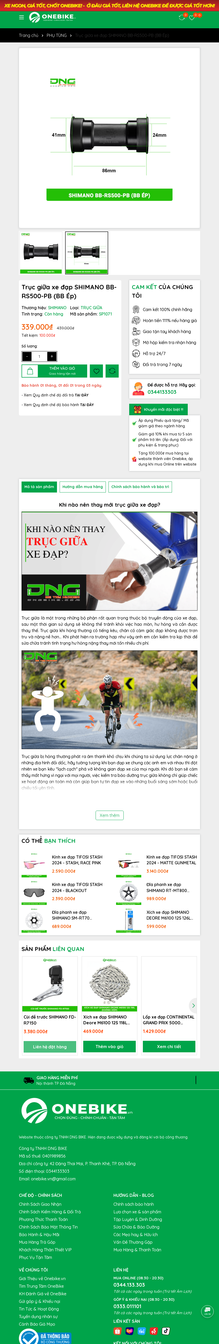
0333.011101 (127, 1306)
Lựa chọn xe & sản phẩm (137, 1211)
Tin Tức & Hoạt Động (39, 1309)
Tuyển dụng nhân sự (38, 1316)
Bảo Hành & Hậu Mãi (39, 1234)
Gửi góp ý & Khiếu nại (39, 1301)
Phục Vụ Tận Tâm (35, 1257)
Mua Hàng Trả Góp (37, 1242)
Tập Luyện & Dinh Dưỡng (137, 1219)
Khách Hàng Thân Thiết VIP (45, 1249)
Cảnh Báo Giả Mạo (37, 1324)
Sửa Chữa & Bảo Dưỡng (136, 1227)
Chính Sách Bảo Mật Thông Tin (48, 1227)
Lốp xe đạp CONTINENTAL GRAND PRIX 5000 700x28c (169, 1020)
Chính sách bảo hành (133, 1204)
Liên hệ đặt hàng (50, 1046)
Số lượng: (30, 346)
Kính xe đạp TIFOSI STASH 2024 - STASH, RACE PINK (77, 859)
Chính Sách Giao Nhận (40, 1204)
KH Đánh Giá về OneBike (42, 1293)
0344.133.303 (129, 1284)
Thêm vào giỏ (109, 1046)
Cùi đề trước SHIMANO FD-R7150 (50, 1019)
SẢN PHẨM (53, 949)
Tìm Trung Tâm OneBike (41, 1286)
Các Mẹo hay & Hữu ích (135, 1234)
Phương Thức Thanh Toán (43, 1219)
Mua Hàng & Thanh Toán (137, 1249)
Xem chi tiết (169, 1046)
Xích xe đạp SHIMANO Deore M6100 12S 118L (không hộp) (105, 1020)
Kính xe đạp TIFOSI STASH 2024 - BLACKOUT (77, 887)
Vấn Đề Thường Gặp (133, 1242)
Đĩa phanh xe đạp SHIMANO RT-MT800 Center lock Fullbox (167, 887)
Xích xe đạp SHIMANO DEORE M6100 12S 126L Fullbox (169, 915)
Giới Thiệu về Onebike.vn (42, 1278)
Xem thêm (109, 815)
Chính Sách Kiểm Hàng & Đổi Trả (50, 1211)
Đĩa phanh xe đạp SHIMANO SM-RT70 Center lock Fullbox (71, 915)
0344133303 (162, 392)
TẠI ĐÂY (87, 404)
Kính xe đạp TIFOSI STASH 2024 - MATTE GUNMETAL (172, 859)
